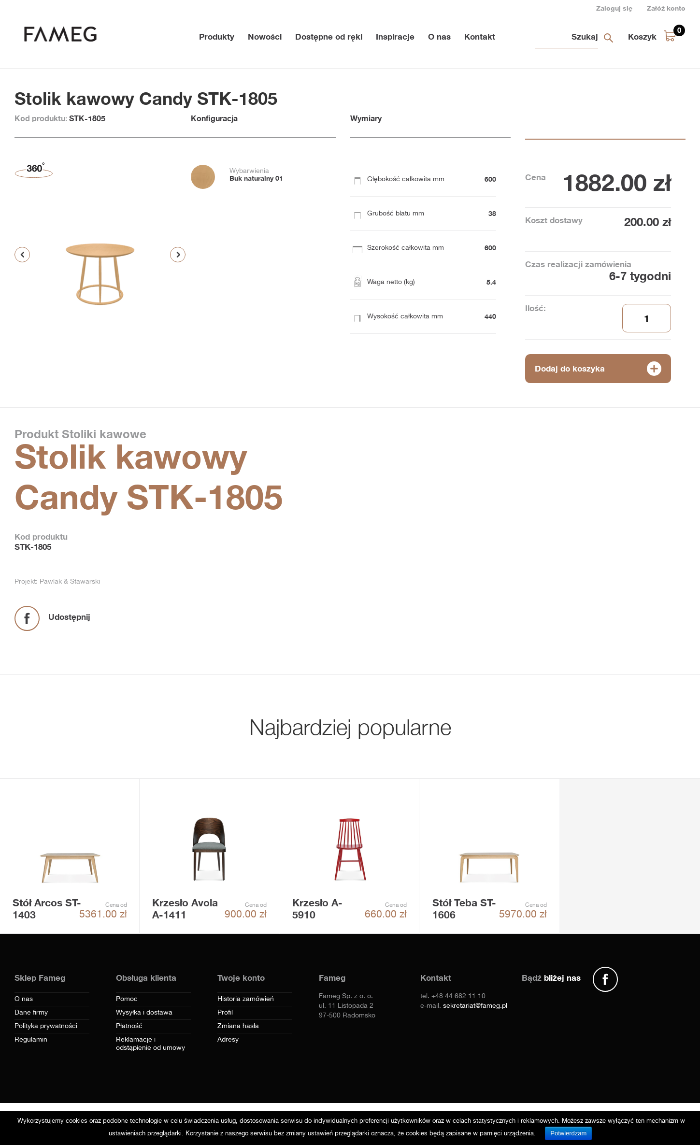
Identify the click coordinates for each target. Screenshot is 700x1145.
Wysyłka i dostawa (144, 1012)
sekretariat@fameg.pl (475, 1005)
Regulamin (30, 1039)
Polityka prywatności (45, 1026)
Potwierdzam (568, 1133)
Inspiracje (395, 36)
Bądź (551, 978)
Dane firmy (31, 1012)
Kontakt (479, 36)
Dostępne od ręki (328, 36)
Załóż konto (666, 8)
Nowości (265, 36)
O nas (439, 36)
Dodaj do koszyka (570, 368)
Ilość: (535, 308)
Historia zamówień (245, 999)
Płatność (129, 1026)
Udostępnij (69, 617)
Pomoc (127, 999)
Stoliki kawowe (102, 434)
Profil (225, 1012)
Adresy (228, 1039)
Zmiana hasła (238, 1026)
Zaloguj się (614, 8)
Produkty (216, 36)
